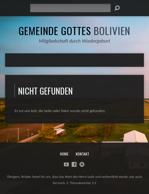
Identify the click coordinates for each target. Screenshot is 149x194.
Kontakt (82, 154)
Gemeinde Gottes (74, 30)
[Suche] (70, 8)
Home (64, 154)
